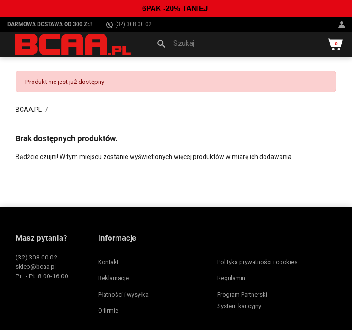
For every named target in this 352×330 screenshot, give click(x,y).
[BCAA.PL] (73, 44)
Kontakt (108, 261)
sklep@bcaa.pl (36, 266)
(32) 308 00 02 (129, 24)
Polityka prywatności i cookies (257, 261)
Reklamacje (113, 278)
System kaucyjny (239, 305)
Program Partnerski (242, 294)
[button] (237, 44)
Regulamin (231, 278)
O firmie (108, 310)
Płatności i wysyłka (123, 294)
